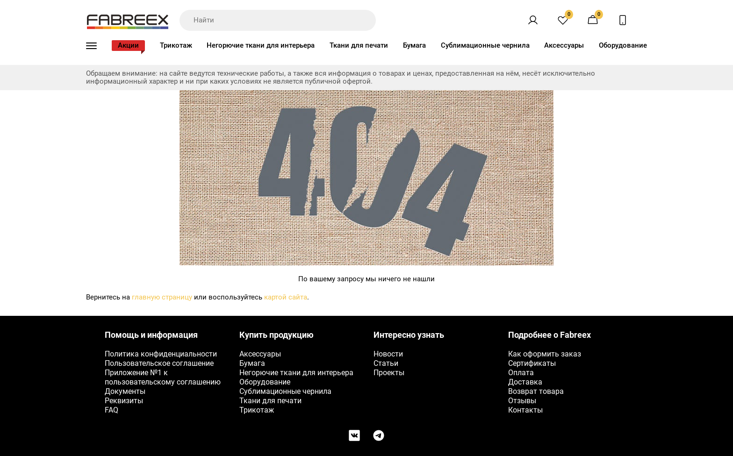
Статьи (386, 363)
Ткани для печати (359, 45)
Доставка (525, 382)
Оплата (521, 372)
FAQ (111, 410)
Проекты (389, 372)
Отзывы (522, 400)
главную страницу (162, 297)
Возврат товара (536, 391)
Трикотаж (176, 45)
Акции (128, 45)
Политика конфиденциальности (161, 353)
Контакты (525, 410)
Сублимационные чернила (485, 45)
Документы (125, 391)
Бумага (414, 45)
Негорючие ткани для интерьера (261, 45)
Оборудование (623, 45)
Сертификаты (532, 363)
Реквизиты (124, 400)
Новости (388, 353)
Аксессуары (564, 45)
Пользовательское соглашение (159, 363)
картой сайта (285, 297)
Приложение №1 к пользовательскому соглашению (163, 377)
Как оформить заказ (544, 353)
